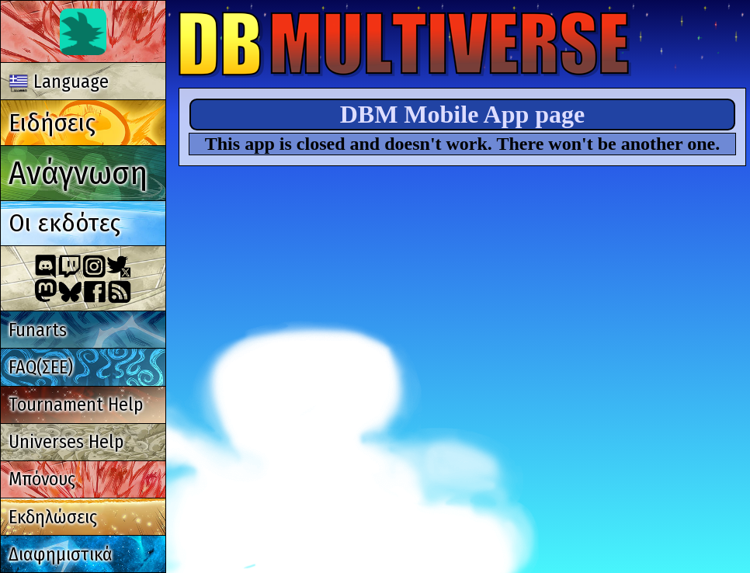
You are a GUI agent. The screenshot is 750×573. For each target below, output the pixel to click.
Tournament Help (76, 404)
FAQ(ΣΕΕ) (41, 367)
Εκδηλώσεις (53, 517)
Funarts (38, 330)
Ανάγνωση (78, 173)
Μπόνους (42, 479)
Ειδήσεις (52, 122)
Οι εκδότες (64, 223)
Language (59, 81)
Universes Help (66, 442)
